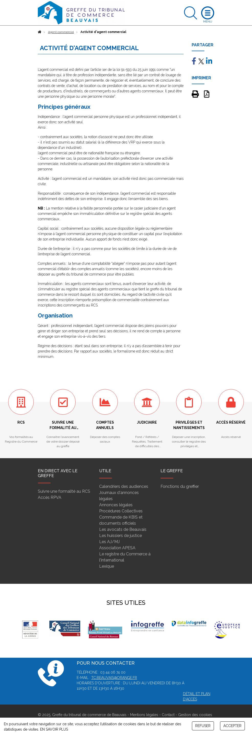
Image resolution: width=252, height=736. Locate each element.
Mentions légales (144, 715)
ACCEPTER (232, 726)
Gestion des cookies (195, 715)
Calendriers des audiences (123, 486)
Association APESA (117, 547)
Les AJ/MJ (109, 541)
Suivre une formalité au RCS (64, 491)
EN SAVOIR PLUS (54, 729)
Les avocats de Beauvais (122, 529)
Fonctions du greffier (180, 486)
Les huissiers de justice (120, 535)
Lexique (106, 566)
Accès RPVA (49, 497)
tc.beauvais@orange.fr (114, 678)
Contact (168, 715)
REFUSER (203, 726)
